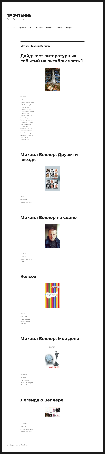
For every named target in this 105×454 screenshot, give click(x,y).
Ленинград (29, 382)
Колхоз (28, 276)
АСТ (22, 105)
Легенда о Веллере (42, 400)
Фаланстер (27, 133)
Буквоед (27, 105)
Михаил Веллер (26, 202)
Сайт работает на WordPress (18, 445)
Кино (31, 28)
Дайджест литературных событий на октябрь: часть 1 (52, 58)
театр (22, 261)
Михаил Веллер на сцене (49, 217)
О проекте (70, 28)
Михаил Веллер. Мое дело (50, 338)
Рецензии (11, 28)
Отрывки (22, 28)
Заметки (39, 28)
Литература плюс (27, 429)
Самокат (23, 128)
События (59, 28)
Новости (49, 28)
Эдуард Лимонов (26, 135)
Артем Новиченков (27, 103)
